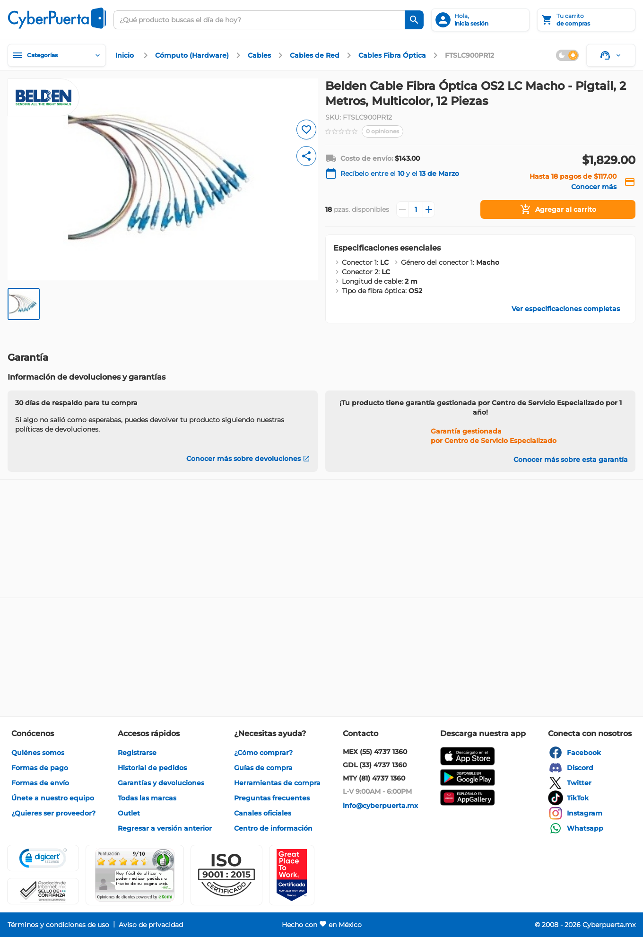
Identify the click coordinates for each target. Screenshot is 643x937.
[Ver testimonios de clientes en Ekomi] (134, 875)
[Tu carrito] (586, 20)
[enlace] (125, 55)
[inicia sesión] (480, 20)
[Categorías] (57, 55)
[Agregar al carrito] (557, 209)
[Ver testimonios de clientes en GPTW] (291, 875)
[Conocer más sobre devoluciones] (248, 458)
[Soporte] (610, 55)
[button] (226, 875)
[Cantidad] (415, 209)
